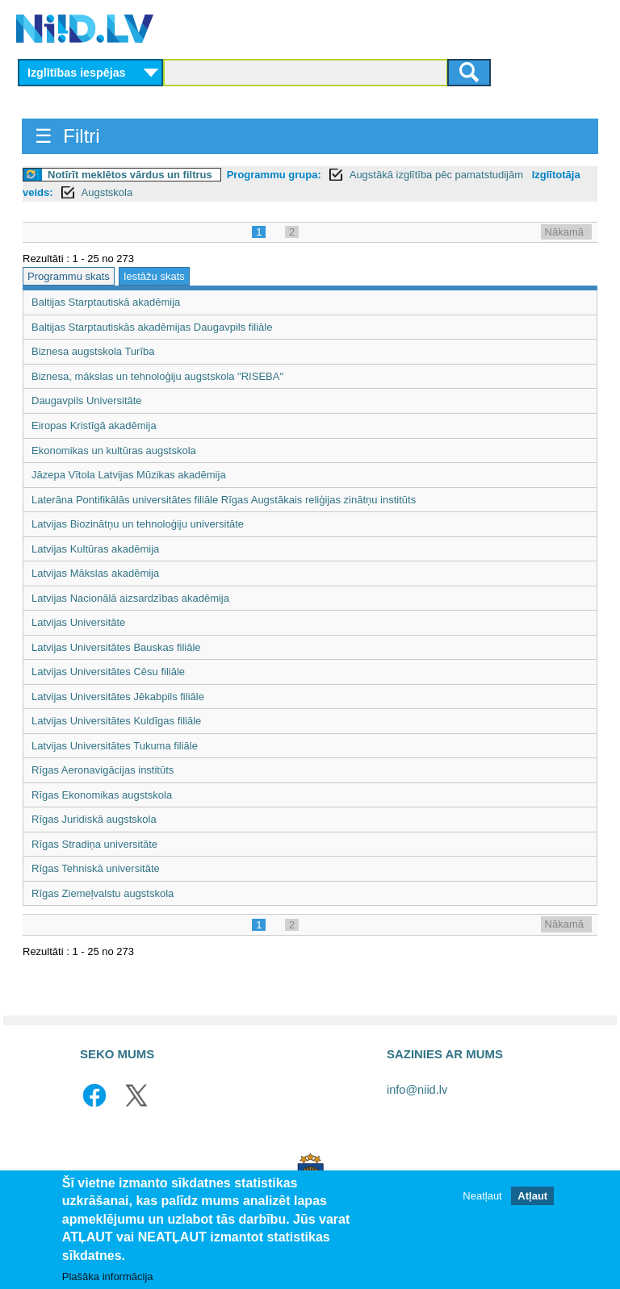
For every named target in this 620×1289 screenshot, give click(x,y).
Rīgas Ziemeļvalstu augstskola (102, 893)
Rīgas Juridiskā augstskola (94, 819)
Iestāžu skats (154, 276)
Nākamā (564, 232)
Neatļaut (482, 1196)
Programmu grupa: (274, 175)
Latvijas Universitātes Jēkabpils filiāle (117, 696)
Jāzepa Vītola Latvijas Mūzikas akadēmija (128, 475)
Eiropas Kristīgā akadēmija (94, 425)
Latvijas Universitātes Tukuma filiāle (114, 746)
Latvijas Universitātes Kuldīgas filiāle (116, 721)
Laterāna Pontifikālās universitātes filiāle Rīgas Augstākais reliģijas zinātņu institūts (223, 500)
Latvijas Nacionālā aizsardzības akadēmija (130, 598)
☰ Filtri (67, 136)
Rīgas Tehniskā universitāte (95, 868)
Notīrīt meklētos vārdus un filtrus (130, 175)
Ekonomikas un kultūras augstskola (113, 450)
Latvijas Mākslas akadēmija (95, 573)
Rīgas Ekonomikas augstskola (101, 795)
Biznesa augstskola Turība (92, 351)
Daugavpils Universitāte (86, 400)
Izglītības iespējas (76, 72)
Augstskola (107, 192)
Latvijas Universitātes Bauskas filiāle (116, 647)
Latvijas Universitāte (78, 622)
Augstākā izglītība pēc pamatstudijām (438, 175)
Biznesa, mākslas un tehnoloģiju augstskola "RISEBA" (157, 376)
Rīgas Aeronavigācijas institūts (102, 770)
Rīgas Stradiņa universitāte (94, 844)
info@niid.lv (417, 1089)
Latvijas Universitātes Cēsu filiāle (108, 671)
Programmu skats (68, 276)
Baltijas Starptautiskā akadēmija (105, 302)
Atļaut (532, 1196)
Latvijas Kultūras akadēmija (95, 549)
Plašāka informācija (107, 1276)
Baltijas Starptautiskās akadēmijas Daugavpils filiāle (151, 327)
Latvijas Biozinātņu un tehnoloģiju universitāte (137, 524)
